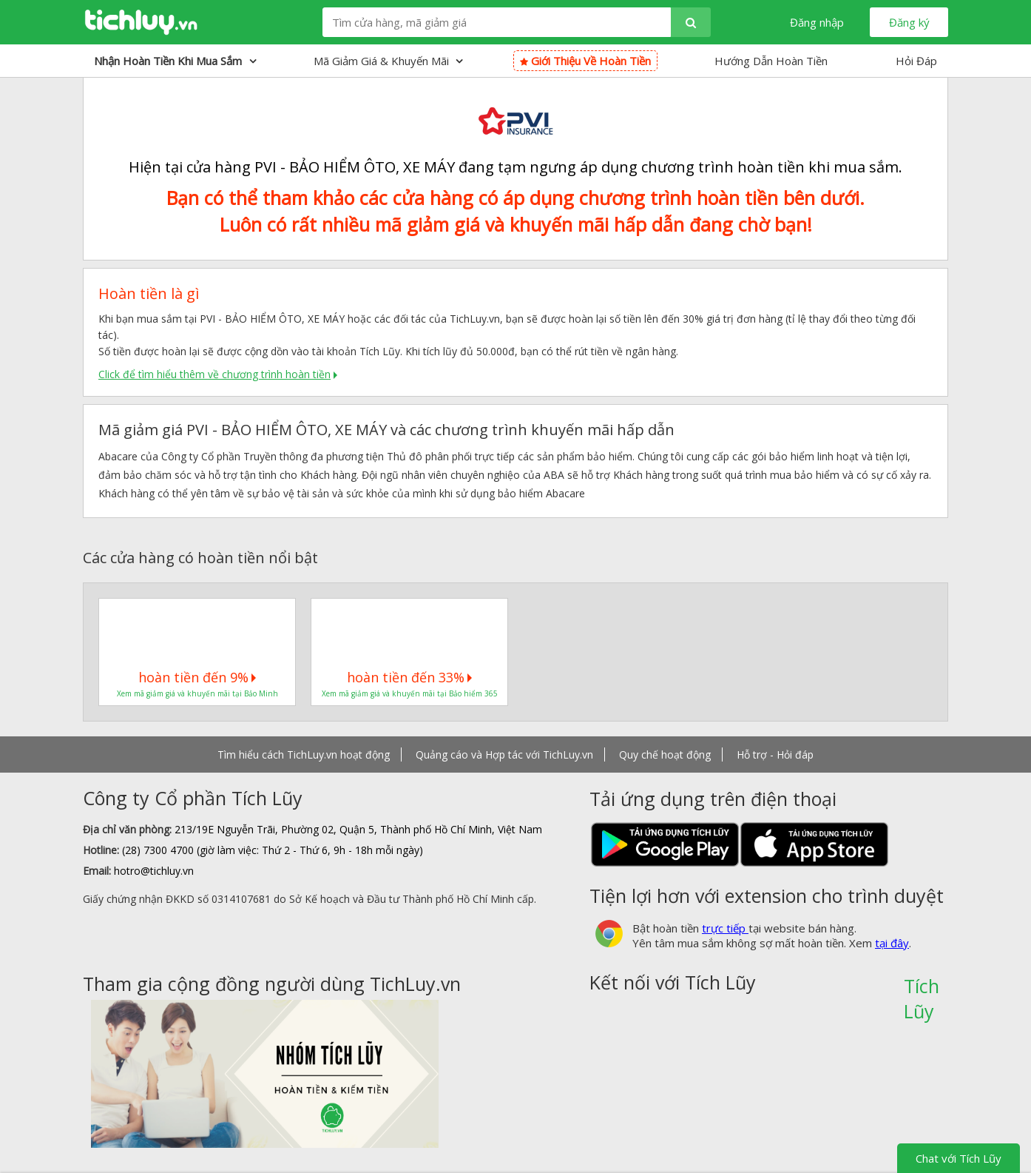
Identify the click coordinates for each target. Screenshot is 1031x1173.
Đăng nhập (817, 22)
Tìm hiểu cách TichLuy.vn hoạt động (303, 754)
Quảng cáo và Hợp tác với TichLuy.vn (504, 754)
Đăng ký (909, 22)
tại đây (892, 942)
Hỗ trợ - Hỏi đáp (775, 754)
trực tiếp (725, 928)
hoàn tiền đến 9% (197, 677)
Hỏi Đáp (916, 60)
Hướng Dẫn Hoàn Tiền (771, 60)
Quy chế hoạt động (665, 754)
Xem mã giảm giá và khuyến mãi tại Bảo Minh (197, 693)
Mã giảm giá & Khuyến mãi (388, 60)
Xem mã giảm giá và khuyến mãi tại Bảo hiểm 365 (410, 693)
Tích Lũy (921, 991)
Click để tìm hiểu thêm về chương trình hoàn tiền (214, 374)
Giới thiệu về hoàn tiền (585, 60)
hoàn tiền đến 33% (409, 677)
